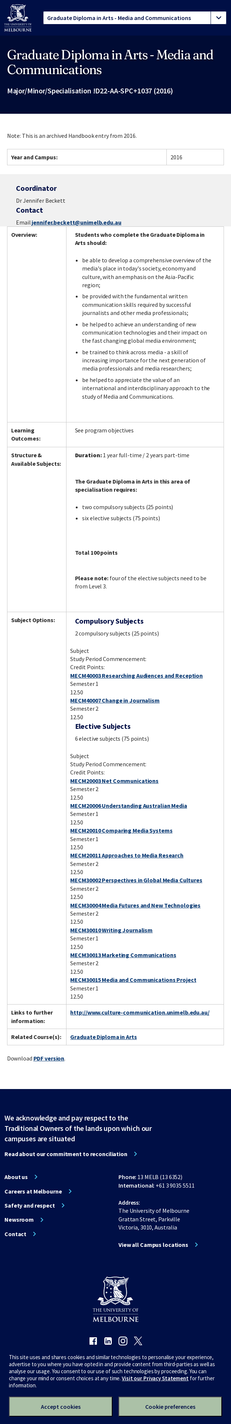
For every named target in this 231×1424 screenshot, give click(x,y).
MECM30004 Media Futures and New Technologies (135, 905)
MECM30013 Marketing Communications (123, 955)
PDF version (49, 1058)
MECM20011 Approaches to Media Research (126, 855)
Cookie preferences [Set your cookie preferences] (170, 1406)
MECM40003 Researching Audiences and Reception (136, 675)
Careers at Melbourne (33, 1191)
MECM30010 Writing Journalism (111, 930)
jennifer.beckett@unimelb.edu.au (76, 222)
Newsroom (19, 1219)
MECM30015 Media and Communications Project (133, 979)
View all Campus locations (153, 1244)
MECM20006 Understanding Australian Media (128, 805)
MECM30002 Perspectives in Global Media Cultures (136, 880)
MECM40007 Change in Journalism (114, 700)
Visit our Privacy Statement (155, 1378)
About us (16, 1177)
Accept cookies (61, 1406)
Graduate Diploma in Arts (103, 1036)
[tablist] (135, 17)
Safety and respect (29, 1205)
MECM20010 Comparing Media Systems (121, 830)
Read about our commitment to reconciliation (65, 1154)
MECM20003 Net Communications (114, 780)
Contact (15, 1234)
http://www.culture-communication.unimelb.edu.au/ (139, 1012)
